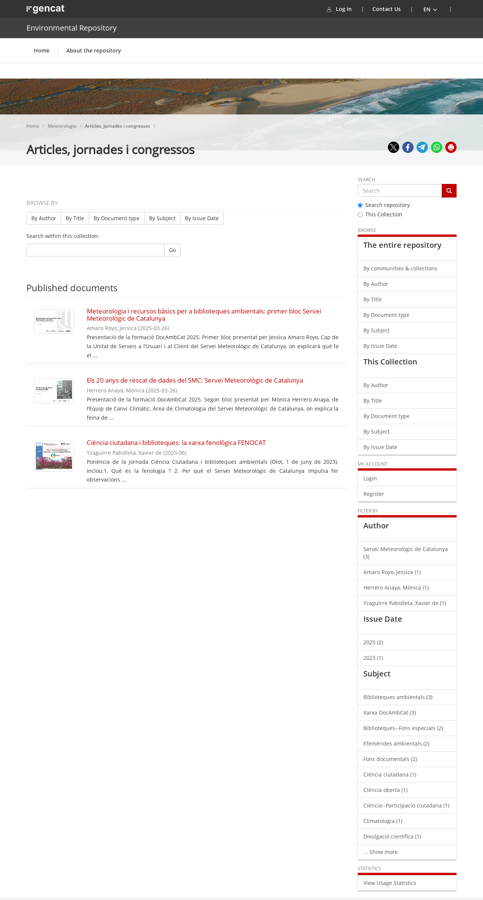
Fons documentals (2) (390, 759)
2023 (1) (373, 657)
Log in (348, 8)
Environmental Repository (71, 28)
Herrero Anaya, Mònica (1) (396, 587)
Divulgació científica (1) (392, 836)
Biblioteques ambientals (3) (397, 697)
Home (41, 50)
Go (172, 249)
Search (366, 179)
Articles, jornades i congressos (118, 126)
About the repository (93, 50)
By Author (43, 218)
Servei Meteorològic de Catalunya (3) (405, 552)
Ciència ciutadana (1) (389, 774)
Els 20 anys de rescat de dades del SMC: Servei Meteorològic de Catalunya (195, 380)
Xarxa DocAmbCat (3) (389, 712)
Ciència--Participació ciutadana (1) (406, 805)
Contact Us (386, 8)
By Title (75, 218)
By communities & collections (400, 268)
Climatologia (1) (382, 820)
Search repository (384, 204)
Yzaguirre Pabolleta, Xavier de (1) (404, 603)
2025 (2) (373, 642)
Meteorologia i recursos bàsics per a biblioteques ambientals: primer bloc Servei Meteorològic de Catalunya (204, 315)
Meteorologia (62, 126)
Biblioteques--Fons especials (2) (403, 728)
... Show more (380, 851)
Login (370, 478)
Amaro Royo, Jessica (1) (392, 572)
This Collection (380, 214)
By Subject (162, 218)
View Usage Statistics (389, 882)
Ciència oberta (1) (385, 789)
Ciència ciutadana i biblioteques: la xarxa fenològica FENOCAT (176, 442)
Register (373, 493)
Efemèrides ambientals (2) (396, 743)
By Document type (117, 218)
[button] (430, 9)
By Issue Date (202, 218)
